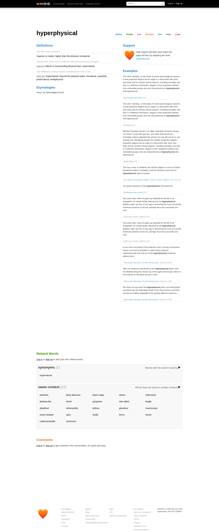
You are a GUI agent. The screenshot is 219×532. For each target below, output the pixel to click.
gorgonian (97, 401)
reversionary (152, 408)
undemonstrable (47, 421)
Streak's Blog (128, 161)
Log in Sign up (175, 3)
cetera (122, 395)
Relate (129, 34)
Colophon (65, 519)
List (139, 34)
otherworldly (72, 408)
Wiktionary (45, 72)
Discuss (149, 34)
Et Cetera (138, 509)
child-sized (151, 395)
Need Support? (140, 516)
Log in (39, 359)
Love (177, 34)
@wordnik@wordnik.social (96, 523)
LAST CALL (127, 217)
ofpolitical (44, 408)
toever (149, 415)
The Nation (127, 125)
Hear (168, 34)
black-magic (98, 395)
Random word (93, 4)
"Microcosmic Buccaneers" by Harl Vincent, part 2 (141, 263)
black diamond (73, 395)
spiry (68, 415)
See (160, 34)
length (148, 401)
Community (58, 4)
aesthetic (44, 395)
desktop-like (45, 401)
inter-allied (124, 401)
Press (63, 516)
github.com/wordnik (118, 516)
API (111, 512)
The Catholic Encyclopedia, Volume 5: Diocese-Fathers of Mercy (146, 180)
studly (95, 415)
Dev (111, 509)
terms (122, 415)
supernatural (46, 375)
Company (66, 509)
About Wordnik (67, 512)
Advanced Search (141, 530)
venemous (71, 421)
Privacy (137, 523)
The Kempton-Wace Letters (133, 192)
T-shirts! (64, 526)
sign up (49, 359)
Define (118, 34)
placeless (123, 408)
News (88, 509)
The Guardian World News (132, 98)
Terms (136, 519)
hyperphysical (142, 58)
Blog (87, 512)
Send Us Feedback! (142, 512)
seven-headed (47, 415)
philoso (96, 408)
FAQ (63, 523)
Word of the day (75, 4)
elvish (69, 401)
